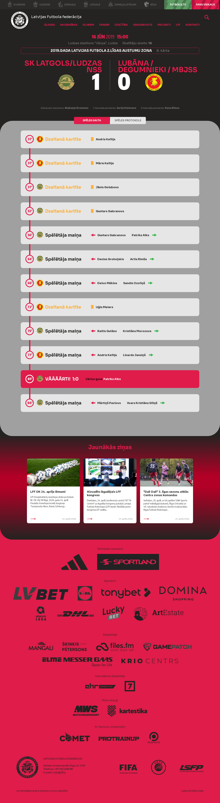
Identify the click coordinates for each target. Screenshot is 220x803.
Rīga (150, 4)
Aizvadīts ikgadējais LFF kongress (104, 493)
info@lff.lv (59, 772)
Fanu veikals (205, 4)
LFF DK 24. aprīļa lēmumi (48, 491)
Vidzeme (41, 4)
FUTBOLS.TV (178, 4)
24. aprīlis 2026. (53, 519)
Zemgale (67, 4)
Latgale (92, 4)
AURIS (200, 791)
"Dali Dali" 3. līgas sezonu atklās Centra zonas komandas (165, 493)
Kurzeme (16, 4)
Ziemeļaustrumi (122, 4)
